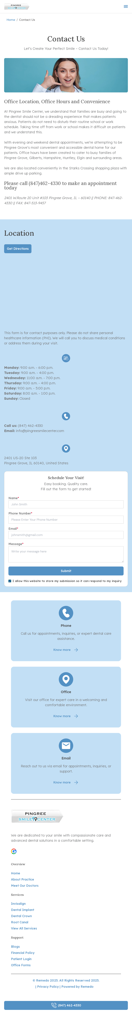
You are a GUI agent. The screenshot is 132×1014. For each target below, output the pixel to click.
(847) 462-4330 (30, 425)
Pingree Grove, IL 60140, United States (36, 463)
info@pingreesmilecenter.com (40, 431)
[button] (13, 851)
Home (11, 20)
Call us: (10, 425)
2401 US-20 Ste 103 (20, 458)
